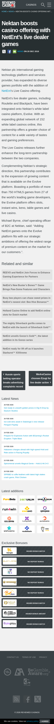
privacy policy (32, 721)
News (11, 12)
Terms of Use (29, 657)
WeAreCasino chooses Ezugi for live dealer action (40, 378)
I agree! (45, 721)
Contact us (13, 657)
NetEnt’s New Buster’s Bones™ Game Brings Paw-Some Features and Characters (26, 287)
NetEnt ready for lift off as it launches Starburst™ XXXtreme (23, 350)
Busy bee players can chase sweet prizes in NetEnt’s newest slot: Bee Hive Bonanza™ (26, 300)
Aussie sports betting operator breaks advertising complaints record (13, 380)
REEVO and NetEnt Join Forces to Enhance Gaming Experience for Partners (26, 274)
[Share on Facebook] (9, 51)
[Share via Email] (14, 51)
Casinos (31, 5)
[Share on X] (4, 51)
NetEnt (6, 90)
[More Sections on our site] (49, 5)
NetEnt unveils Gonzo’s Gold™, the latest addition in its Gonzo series (25, 338)
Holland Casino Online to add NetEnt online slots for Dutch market (26, 312)
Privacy (43, 657)
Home (4, 12)
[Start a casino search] (43, 5)
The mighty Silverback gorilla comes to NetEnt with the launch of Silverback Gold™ (27, 325)
